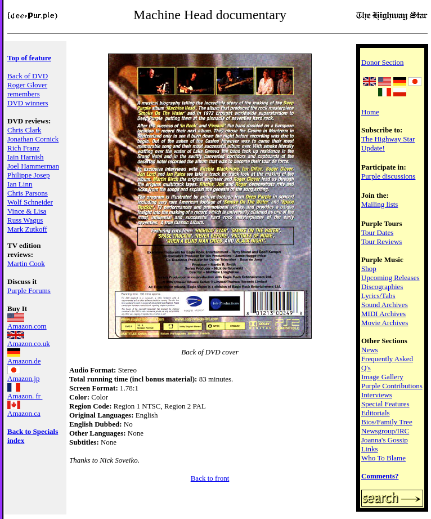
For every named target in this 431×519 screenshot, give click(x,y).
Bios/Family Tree (386, 422)
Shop (368, 268)
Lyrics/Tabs (378, 295)
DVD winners (27, 103)
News (369, 349)
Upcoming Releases (390, 277)
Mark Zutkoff (27, 229)
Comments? (379, 476)
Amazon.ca (24, 410)
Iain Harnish (25, 157)
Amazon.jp (23, 375)
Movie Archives (384, 322)
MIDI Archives (383, 313)
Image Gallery (382, 376)
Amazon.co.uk (28, 340)
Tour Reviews (381, 241)
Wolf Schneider (30, 202)
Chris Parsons (27, 193)
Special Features (385, 404)
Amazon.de (24, 357)
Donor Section (382, 62)
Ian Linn (19, 184)
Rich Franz (23, 148)
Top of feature (29, 58)
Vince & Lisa (26, 211)
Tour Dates (377, 232)
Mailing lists (379, 204)
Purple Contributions (392, 386)
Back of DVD (27, 76)
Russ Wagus (25, 220)
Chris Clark (24, 130)
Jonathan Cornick (33, 139)
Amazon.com (27, 322)
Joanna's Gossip (384, 440)
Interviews (376, 395)
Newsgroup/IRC (385, 431)
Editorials (375, 413)
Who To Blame (383, 458)
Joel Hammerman (33, 166)
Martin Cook (26, 263)
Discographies (382, 286)
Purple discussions (388, 176)
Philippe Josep (28, 175)
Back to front (210, 478)
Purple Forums (29, 290)
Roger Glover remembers (27, 89)
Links (369, 449)
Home (370, 112)
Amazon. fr (24, 392)
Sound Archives (384, 304)
